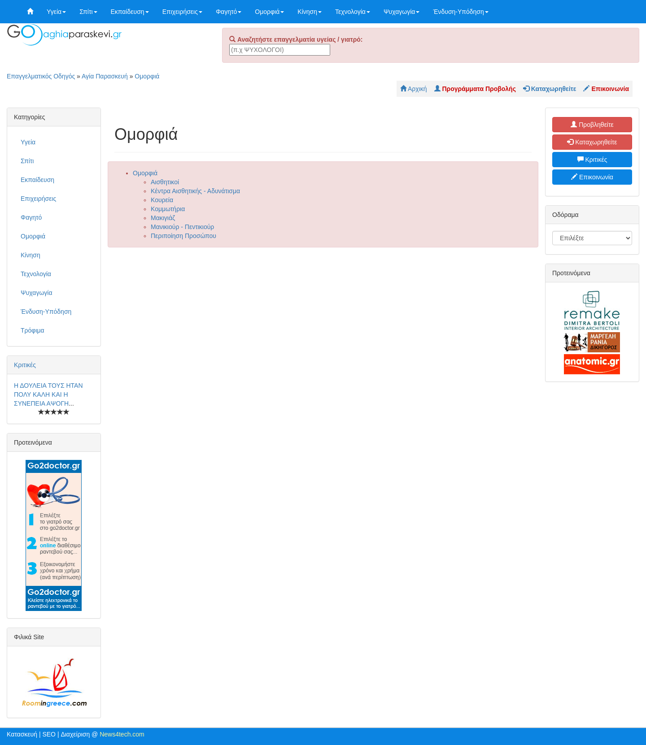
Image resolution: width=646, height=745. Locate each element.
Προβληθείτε (592, 124)
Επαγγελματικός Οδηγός (41, 76)
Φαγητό (228, 11)
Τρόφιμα (32, 330)
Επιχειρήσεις (182, 11)
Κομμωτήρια (168, 208)
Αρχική (413, 88)
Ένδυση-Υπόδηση (460, 11)
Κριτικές (25, 364)
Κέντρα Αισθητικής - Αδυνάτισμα (195, 191)
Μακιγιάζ (163, 217)
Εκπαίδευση (130, 11)
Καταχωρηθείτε (592, 142)
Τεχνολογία (352, 11)
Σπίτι (88, 11)
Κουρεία (162, 200)
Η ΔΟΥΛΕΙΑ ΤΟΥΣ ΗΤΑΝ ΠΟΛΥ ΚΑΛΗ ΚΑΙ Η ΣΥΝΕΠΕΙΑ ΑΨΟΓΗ (48, 394)
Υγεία (56, 11)
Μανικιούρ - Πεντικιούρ (182, 226)
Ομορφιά (269, 11)
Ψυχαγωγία (402, 11)
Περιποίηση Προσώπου (183, 235)
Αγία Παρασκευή (105, 76)
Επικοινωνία (592, 177)
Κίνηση (309, 11)
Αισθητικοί (165, 182)
